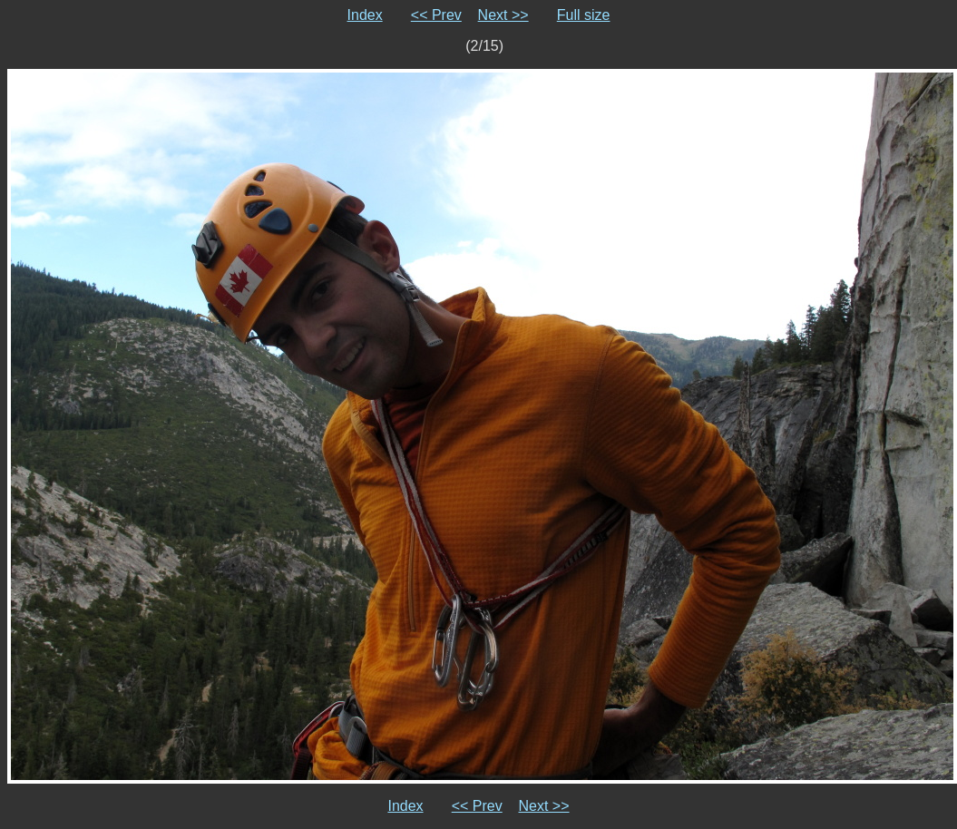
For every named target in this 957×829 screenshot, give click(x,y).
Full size (583, 15)
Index (365, 15)
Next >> (503, 15)
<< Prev (436, 15)
